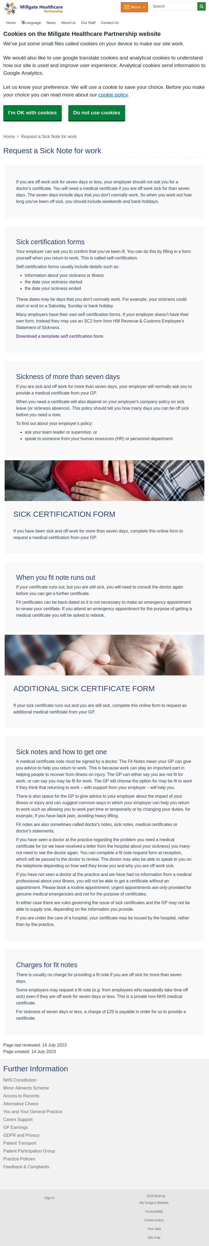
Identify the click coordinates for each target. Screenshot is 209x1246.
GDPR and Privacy (21, 1135)
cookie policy (112, 94)
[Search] (174, 6)
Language (31, 22)
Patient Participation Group (29, 1151)
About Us (68, 22)
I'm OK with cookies (32, 112)
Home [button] (11, 22)
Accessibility (154, 1211)
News (51, 22)
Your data (154, 1229)
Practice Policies (19, 1159)
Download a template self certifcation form (59, 336)
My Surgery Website (153, 1202)
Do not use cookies (96, 112)
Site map (153, 1237)
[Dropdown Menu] (134, 7)
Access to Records (21, 1096)
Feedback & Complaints (26, 1166)
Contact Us (110, 22)
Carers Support (18, 1119)
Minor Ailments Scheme (26, 1088)
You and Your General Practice (32, 1111)
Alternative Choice (20, 1103)
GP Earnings (15, 1127)
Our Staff (88, 22)
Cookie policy (154, 1220)
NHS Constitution (19, 1080)
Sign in (49, 1198)
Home (9, 136)
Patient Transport (19, 1143)
